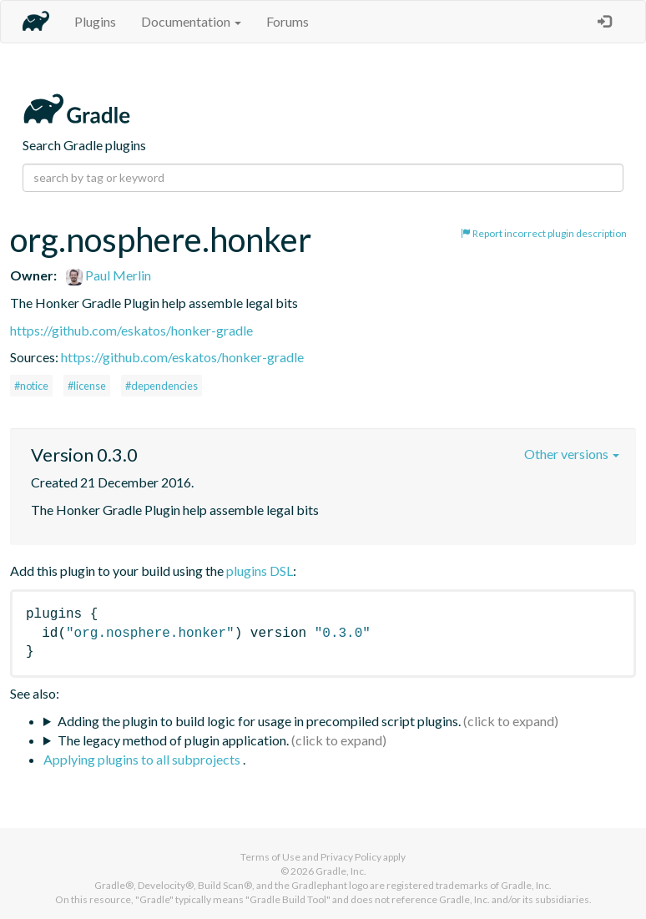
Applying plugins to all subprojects (143, 759)
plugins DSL (259, 570)
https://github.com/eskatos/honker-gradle (131, 330)
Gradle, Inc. (340, 871)
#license (87, 385)
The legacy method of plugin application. (173, 740)
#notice (31, 385)
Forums (287, 21)
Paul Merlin (108, 275)
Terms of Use (270, 857)
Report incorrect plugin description (544, 233)
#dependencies (161, 385)
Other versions (571, 454)
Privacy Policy (350, 857)
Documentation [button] (191, 21)
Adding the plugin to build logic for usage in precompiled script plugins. (259, 721)
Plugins (95, 21)
